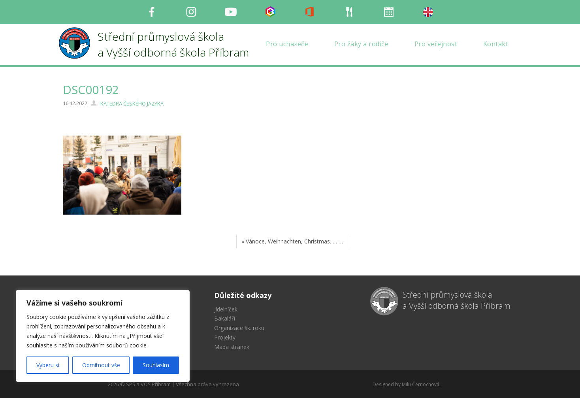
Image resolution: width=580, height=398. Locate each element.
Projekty (224, 337)
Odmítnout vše (101, 365)
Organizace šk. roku (239, 328)
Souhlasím (156, 365)
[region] (103, 336)
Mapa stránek (231, 347)
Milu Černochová (420, 384)
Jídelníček (225, 309)
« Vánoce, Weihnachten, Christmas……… (292, 241)
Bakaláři (224, 318)
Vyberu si (47, 365)
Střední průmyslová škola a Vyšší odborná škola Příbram (456, 300)
